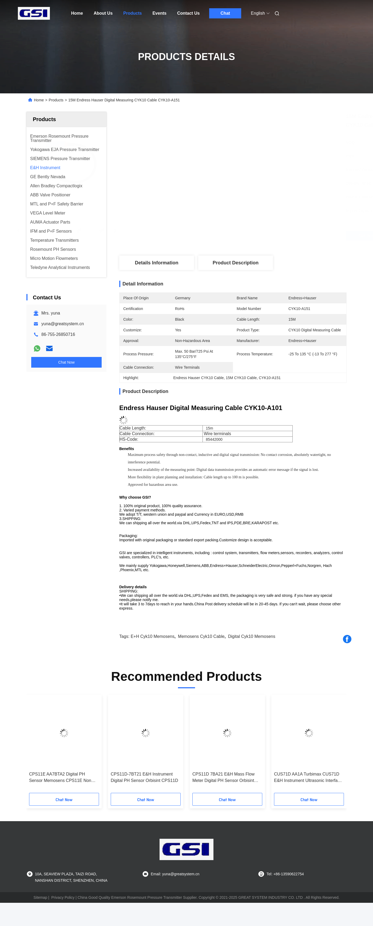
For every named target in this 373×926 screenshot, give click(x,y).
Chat (225, 13)
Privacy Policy (62, 897)
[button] (37, 745)
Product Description (236, 262)
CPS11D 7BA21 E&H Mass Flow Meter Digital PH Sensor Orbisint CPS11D (223, 778)
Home (77, 13)
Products (132, 13)
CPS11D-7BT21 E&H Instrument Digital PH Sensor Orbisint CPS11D (144, 777)
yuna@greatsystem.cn (62, 323)
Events (159, 13)
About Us (103, 13)
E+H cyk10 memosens (152, 636)
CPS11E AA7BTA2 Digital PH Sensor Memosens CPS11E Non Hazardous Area (60, 778)
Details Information (156, 262)
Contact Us (188, 13)
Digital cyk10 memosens (251, 636)
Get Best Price (267, 236)
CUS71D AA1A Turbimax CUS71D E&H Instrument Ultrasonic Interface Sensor (308, 778)
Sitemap (40, 897)
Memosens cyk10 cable (201, 636)
